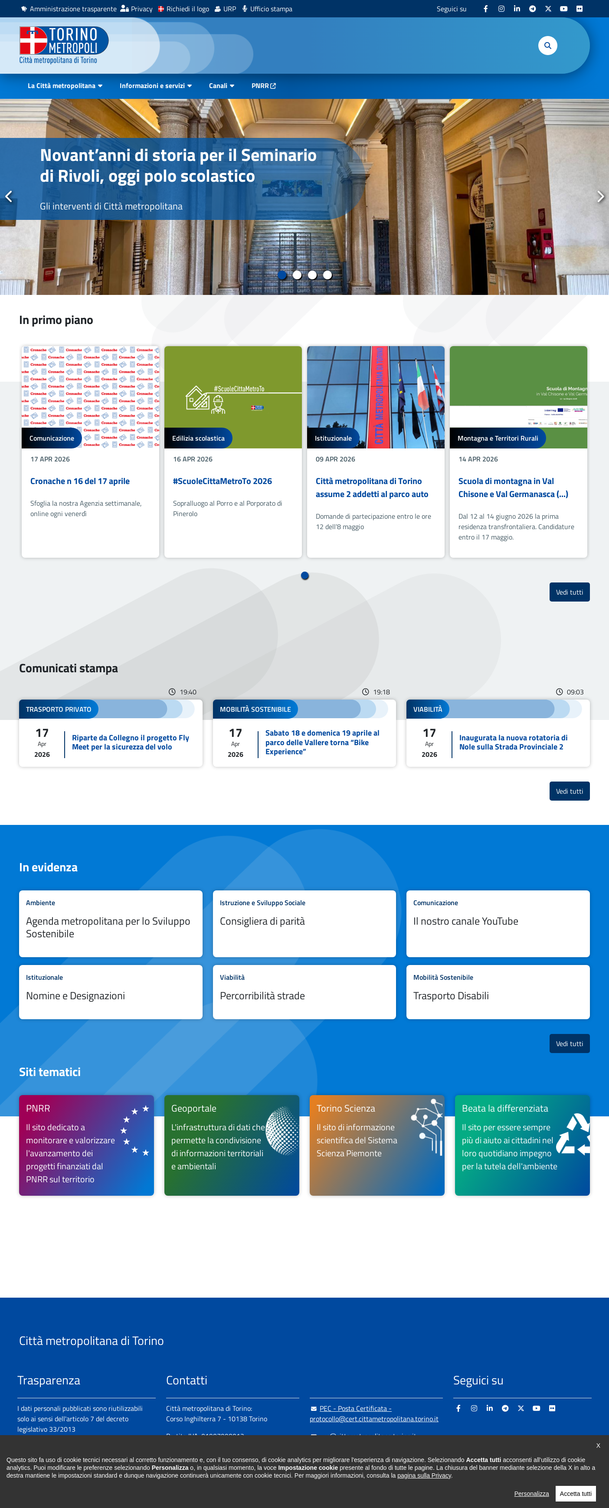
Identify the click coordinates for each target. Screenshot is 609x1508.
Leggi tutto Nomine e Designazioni (111, 992)
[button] (547, 45)
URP (229, 8)
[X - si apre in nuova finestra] (548, 8)
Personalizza (531, 1493)
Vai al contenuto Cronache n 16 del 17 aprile (90, 452)
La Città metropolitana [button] (61, 85)
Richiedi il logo (188, 8)
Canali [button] (218, 85)
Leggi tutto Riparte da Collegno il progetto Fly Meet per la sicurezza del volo (111, 733)
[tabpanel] (304, 197)
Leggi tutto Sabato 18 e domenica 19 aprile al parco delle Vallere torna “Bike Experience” (304, 733)
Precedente (9, 196)
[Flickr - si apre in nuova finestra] (579, 8)
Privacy (142, 8)
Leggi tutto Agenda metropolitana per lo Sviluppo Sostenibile (111, 923)
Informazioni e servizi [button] (152, 85)
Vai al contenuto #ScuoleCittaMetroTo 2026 (233, 452)
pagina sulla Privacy (424, 1475)
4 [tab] (327, 274)
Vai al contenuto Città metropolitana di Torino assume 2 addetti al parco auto (375, 452)
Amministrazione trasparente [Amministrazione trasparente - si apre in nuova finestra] (73, 8)
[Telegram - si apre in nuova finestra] (532, 8)
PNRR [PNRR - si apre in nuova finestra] (260, 85)
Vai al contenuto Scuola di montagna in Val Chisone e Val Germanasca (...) (518, 452)
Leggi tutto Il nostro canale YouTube (498, 923)
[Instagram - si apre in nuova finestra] (501, 8)
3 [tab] (312, 274)
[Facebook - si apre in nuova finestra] (486, 8)
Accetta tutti (576, 1493)
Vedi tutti (573, 591)
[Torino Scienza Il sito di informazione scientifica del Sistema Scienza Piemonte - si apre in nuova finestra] (377, 1145)
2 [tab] (296, 274)
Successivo (600, 196)
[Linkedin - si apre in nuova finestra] (517, 8)
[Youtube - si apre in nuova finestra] (564, 8)
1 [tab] (281, 274)
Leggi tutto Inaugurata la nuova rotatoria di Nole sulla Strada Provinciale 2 (498, 733)
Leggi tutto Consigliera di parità (304, 923)
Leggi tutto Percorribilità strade (304, 992)
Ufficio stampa (271, 8)
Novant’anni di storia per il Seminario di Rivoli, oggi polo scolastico (178, 165)
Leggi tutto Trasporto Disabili (498, 992)
